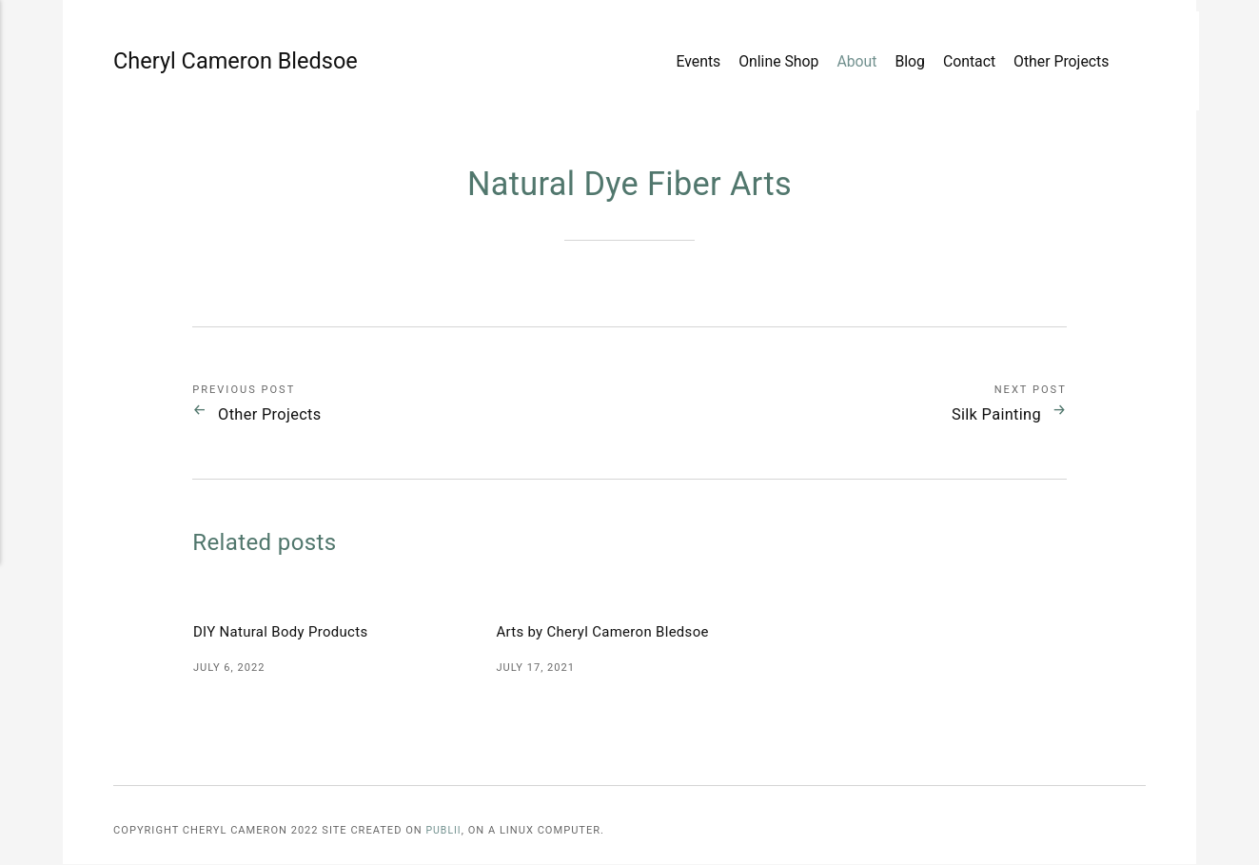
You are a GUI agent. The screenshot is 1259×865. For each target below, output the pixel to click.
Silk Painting (987, 413)
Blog (904, 63)
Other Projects (1055, 63)
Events (692, 63)
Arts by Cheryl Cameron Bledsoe (608, 632)
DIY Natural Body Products (285, 632)
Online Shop (773, 63)
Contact (962, 63)
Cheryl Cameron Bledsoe (169, 63)
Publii (443, 831)
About (851, 63)
